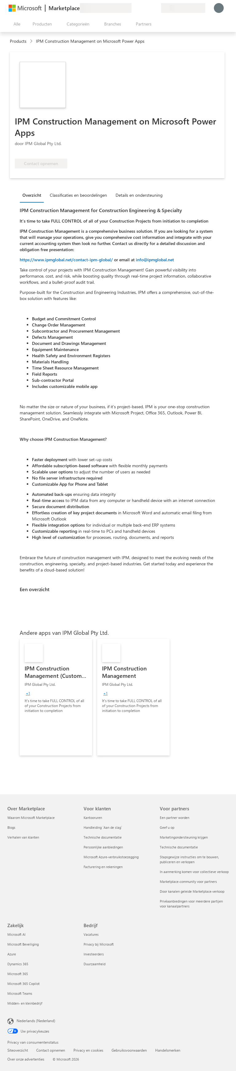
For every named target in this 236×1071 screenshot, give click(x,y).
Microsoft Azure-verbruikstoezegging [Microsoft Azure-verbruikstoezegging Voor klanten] (111, 857)
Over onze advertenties (25, 1059)
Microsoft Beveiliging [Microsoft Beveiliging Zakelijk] (23, 944)
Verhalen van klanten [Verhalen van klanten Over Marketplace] (23, 837)
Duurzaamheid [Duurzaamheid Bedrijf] (94, 964)
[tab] (33, 195)
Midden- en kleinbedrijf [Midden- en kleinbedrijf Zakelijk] (24, 1003)
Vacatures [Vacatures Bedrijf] (91, 934)
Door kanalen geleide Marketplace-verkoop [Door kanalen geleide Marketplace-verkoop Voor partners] (192, 891)
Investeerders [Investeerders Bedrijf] (94, 954)
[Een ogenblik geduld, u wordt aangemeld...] (218, 8)
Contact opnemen (50, 1050)
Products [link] (18, 41)
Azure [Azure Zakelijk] (11, 954)
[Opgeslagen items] (148, 8)
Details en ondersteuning (139, 195)
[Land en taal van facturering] (183, 8)
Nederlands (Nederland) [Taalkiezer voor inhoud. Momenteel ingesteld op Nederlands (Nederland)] (36, 1020)
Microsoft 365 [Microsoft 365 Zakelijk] (17, 973)
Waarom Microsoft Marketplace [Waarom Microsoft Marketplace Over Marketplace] (31, 817)
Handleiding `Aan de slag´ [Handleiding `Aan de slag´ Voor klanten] (103, 827)
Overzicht (31, 195)
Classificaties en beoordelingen (78, 195)
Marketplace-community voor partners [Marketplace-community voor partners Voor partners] (188, 881)
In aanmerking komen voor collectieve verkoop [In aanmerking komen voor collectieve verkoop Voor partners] (194, 871)
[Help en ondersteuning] (141, 8)
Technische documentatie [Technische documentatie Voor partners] (179, 847)
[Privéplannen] (156, 8)
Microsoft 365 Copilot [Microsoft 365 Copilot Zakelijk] (23, 983)
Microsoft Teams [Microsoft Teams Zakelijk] (19, 993)
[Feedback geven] (134, 8)
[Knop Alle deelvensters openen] (16, 24)
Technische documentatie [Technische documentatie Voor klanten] (103, 837)
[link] (56, 697)
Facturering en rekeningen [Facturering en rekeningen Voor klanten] (103, 866)
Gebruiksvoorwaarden (129, 1050)
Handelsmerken (167, 1050)
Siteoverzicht (17, 1050)
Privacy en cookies (88, 1050)
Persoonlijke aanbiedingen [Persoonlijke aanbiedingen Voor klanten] (103, 847)
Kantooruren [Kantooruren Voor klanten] (93, 817)
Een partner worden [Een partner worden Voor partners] (174, 817)
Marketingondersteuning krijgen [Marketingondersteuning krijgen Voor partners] (184, 837)
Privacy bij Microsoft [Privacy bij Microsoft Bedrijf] (99, 944)
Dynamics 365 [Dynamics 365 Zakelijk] (17, 964)
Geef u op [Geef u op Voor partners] (167, 827)
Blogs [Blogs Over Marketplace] (11, 827)
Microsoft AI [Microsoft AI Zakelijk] (16, 934)
